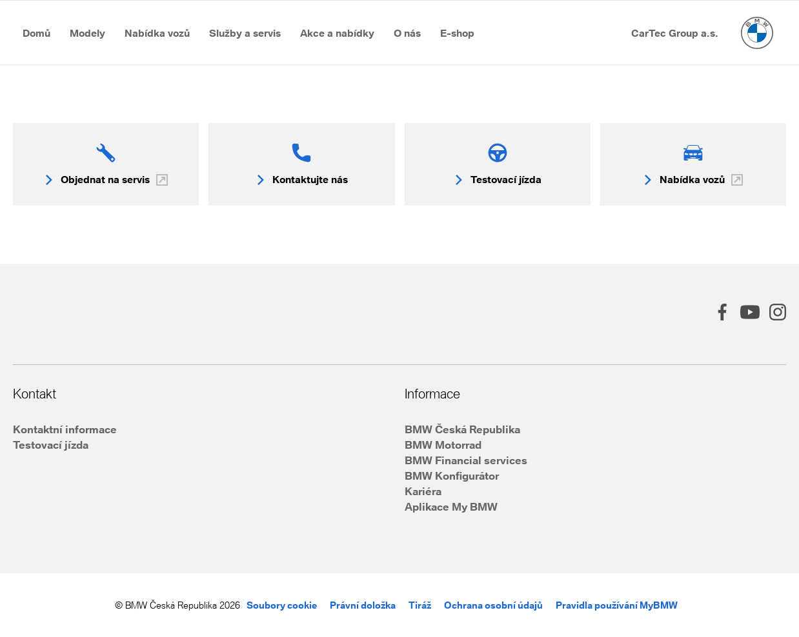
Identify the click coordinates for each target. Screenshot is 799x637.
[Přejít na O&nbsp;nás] (407, 33)
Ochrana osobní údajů (493, 605)
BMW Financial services (466, 460)
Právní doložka (363, 605)
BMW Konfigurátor (452, 475)
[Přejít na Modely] (87, 33)
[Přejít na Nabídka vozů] (157, 33)
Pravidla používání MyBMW (617, 605)
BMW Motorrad (443, 444)
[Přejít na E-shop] (457, 33)
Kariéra (423, 491)
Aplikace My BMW (451, 506)
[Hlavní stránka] (757, 33)
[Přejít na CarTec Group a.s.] (675, 33)
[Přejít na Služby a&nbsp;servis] (244, 33)
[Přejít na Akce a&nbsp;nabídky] (337, 33)
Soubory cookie (282, 605)
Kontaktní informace (65, 429)
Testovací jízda (50, 444)
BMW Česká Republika (462, 429)
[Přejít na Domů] (36, 33)
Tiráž (420, 605)
